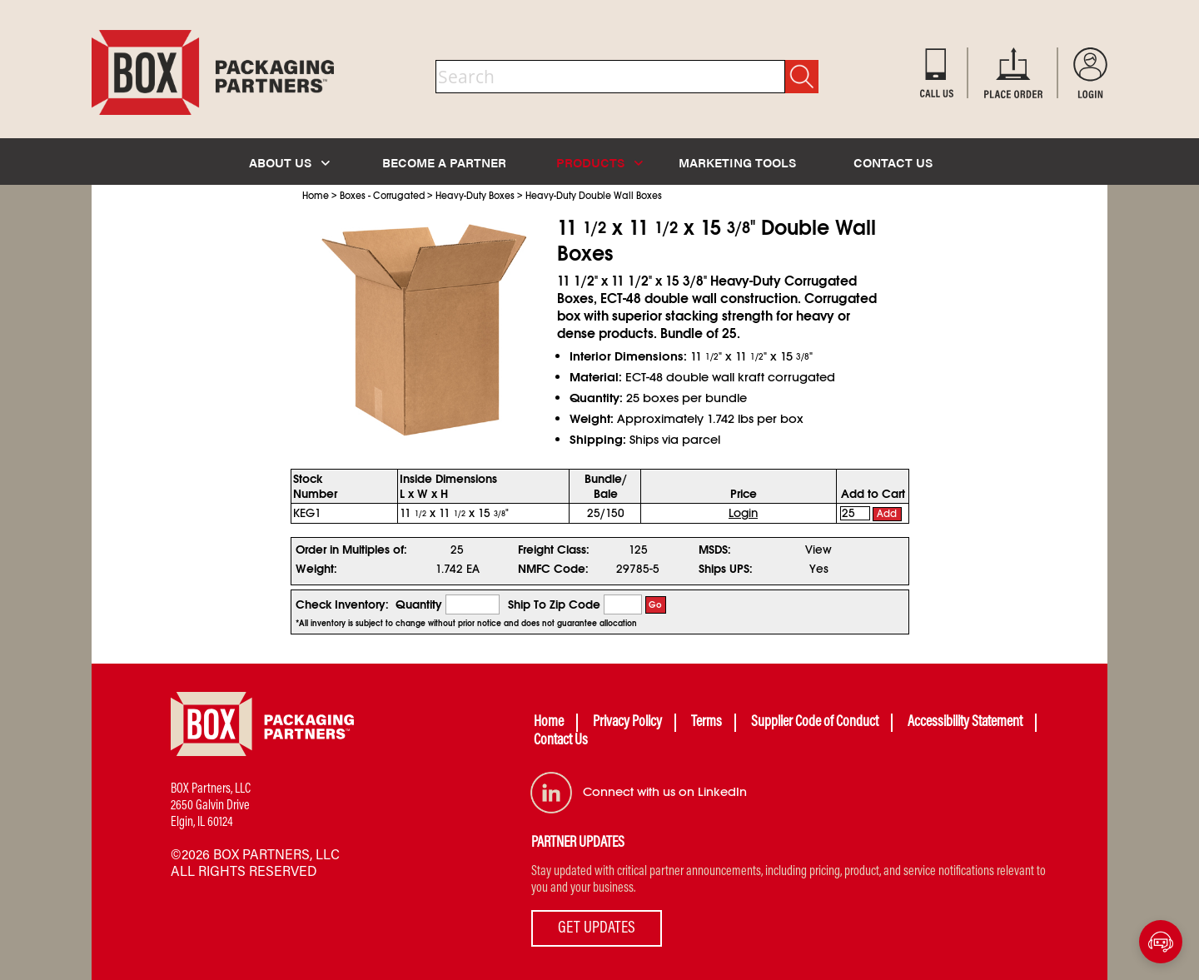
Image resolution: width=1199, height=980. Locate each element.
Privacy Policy (627, 722)
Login (743, 512)
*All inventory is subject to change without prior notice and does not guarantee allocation (466, 624)
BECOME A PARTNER (444, 162)
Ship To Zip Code (554, 604)
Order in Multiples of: (351, 549)
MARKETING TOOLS (737, 162)
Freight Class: (554, 549)
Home (315, 195)
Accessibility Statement (965, 722)
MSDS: (715, 549)
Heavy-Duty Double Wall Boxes (593, 195)
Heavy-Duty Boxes (475, 195)
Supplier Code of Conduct (814, 722)
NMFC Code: (553, 568)
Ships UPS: (726, 568)
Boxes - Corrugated (382, 195)
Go (655, 604)
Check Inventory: (342, 604)
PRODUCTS (599, 162)
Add (887, 513)
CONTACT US (893, 162)
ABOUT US (289, 162)
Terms (706, 722)
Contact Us (561, 741)
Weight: (316, 568)
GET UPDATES (596, 928)
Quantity (419, 604)
